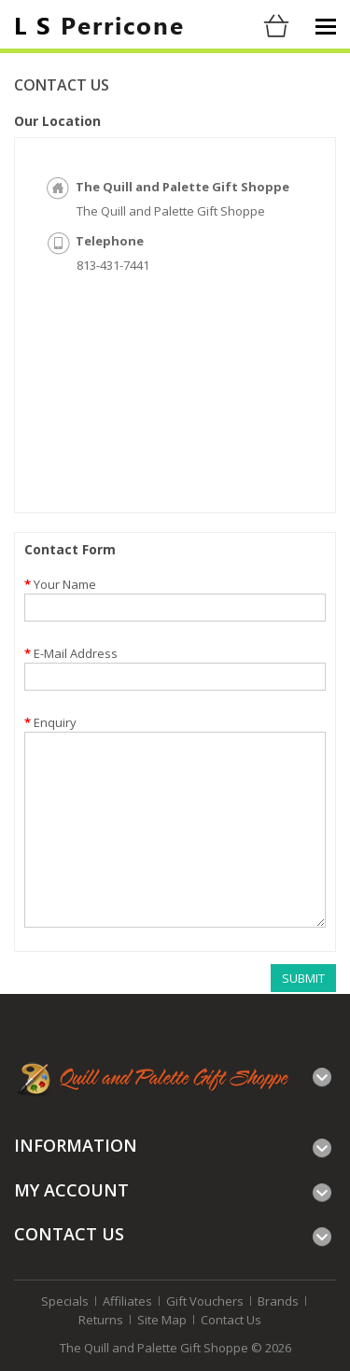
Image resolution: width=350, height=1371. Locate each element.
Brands (278, 1301)
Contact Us (231, 1319)
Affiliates (127, 1301)
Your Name (65, 584)
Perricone (99, 24)
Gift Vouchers (205, 1301)
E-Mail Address (76, 653)
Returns (100, 1319)
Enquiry (55, 722)
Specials (65, 1301)
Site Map (162, 1319)
